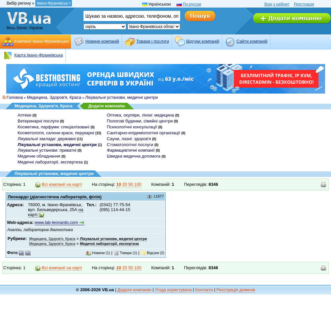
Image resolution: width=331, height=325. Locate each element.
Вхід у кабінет (276, 4)
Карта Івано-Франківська (38, 55)
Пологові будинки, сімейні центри (140, 121)
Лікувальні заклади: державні (47, 138)
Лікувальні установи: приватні (47, 150)
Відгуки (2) (152, 253)
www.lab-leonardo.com (56, 222)
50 (130, 184)
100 (137, 184)
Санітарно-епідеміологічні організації (143, 132)
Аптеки (25, 115)
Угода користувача (173, 289)
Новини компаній (102, 41)
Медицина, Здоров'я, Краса (54, 97)
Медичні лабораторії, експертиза (50, 162)
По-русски (192, 4)
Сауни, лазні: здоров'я (129, 138)
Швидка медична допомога (133, 156)
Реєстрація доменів (235, 289)
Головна (15, 97)
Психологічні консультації (132, 126)
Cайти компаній (251, 41)
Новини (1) (98, 253)
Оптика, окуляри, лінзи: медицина (140, 115)
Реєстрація (304, 4)
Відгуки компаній (202, 41)
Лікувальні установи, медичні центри (121, 97)
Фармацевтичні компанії (130, 150)
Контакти (204, 289)
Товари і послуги (152, 41)
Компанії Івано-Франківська (41, 41)
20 (124, 184)
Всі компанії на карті (58, 184)
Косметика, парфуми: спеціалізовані (53, 126)
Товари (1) (125, 253)
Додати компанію (106, 105)
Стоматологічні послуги (130, 144)
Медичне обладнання (39, 156)
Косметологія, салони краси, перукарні (56, 132)
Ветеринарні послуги (38, 121)
